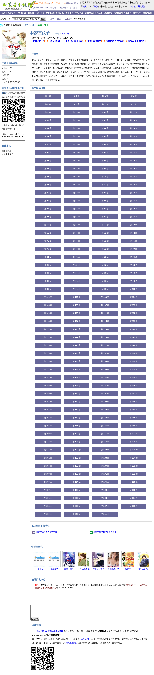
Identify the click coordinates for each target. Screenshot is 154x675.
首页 (3, 13)
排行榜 (31, 13)
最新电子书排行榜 (41, 3)
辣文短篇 (147, 13)
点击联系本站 (71, 645)
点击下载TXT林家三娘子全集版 (50, 633)
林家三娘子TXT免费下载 (46, 532)
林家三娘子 (43, 25)
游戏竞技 (89, 13)
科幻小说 (79, 13)
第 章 (48, 96)
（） (38, 38)
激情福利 (137, 13)
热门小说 (22, 13)
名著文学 (118, 13)
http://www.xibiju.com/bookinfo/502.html (13, 136)
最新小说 (12, 13)
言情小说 (60, 13)
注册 (84, 6)
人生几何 (65, 33)
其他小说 (127, 13)
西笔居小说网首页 (12, 25)
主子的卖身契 (84, 569)
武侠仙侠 (50, 13)
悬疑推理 (108, 13)
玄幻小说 (40, 13)
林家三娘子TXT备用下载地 (104, 532)
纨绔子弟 (39, 569)
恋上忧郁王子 (98, 569)
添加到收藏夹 (7, 151)
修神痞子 (54, 569)
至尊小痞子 (69, 569)
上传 (70, 19)
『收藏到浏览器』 (137, 6)
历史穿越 (98, 13)
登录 (96, 6)
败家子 (128, 569)
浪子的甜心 (143, 569)
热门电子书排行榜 (58, 3)
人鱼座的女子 (113, 569)
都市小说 (69, 13)
